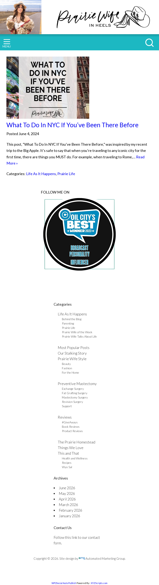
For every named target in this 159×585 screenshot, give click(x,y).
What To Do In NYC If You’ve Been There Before (72, 124)
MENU (6, 43)
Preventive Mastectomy (77, 383)
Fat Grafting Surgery (74, 393)
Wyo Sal (67, 467)
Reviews (65, 417)
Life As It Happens (41, 173)
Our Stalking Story (72, 353)
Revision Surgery (72, 401)
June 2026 (67, 488)
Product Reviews (72, 431)
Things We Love (70, 447)
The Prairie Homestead (76, 442)
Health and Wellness (75, 458)
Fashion (67, 368)
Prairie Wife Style (72, 358)
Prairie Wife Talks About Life (79, 336)
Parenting (68, 323)
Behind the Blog (71, 319)
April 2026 (67, 499)
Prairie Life (66, 173)
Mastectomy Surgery (75, 397)
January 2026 (69, 516)
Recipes (66, 462)
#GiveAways (70, 422)
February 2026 (70, 510)
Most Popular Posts (73, 347)
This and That (68, 453)
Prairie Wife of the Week (77, 332)
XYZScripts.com (99, 583)
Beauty (66, 364)
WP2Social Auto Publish (64, 583)
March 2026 (68, 504)
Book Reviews (71, 426)
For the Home (70, 372)
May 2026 (67, 493)
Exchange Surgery (73, 388)
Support (67, 406)
